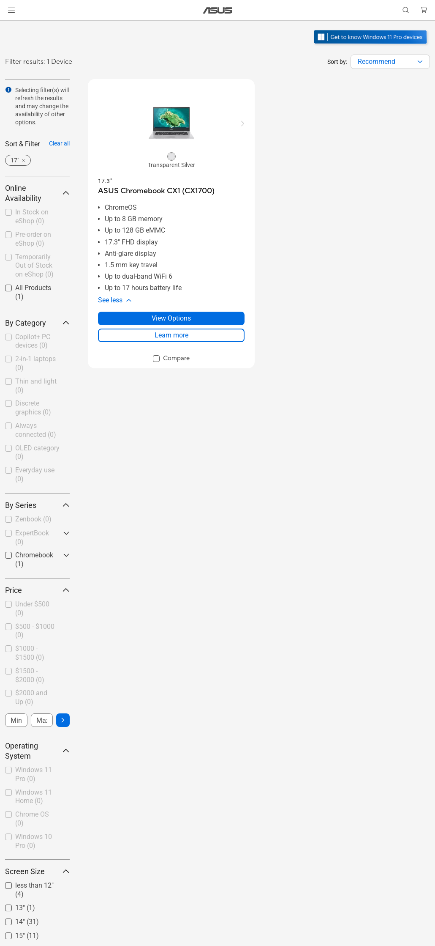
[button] (11, 10)
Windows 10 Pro (33, 841)
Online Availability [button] (37, 193)
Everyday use (34, 474)
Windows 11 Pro (33, 774)
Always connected (35, 430)
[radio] (171, 156)
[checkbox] (37, 342)
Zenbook (33, 519)
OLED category (37, 452)
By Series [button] (37, 505)
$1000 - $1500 (29, 652)
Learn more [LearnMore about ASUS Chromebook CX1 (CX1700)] (171, 335)
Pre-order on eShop (33, 238)
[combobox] (390, 62)
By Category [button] (37, 322)
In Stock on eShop (32, 216)
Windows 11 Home (33, 796)
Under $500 (32, 608)
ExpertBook (32, 537)
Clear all (59, 143)
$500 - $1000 (34, 630)
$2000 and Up (31, 697)
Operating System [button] (37, 750)
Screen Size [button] (37, 871)
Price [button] (37, 590)
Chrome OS (32, 818)
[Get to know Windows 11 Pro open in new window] (371, 45)
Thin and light (36, 385)
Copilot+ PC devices (32, 341)
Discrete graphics (33, 407)
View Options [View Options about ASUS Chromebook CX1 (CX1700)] (171, 318)
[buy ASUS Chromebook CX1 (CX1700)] (156, 191)
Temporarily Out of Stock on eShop (34, 266)
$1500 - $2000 (29, 675)
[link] (218, 10)
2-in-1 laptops (35, 363)
